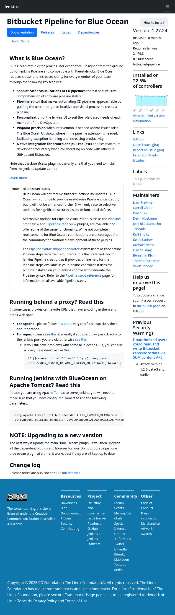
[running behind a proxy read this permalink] (107, 301)
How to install (154, 22)
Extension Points (145, 155)
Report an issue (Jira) (148, 150)
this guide (64, 324)
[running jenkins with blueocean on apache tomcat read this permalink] (83, 384)
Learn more (18, 177)
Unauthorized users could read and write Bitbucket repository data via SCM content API (150, 348)
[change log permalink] (43, 465)
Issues (66, 32)
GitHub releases (68, 473)
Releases (47, 32)
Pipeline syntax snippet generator (54, 249)
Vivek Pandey (143, 266)
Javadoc (138, 160)
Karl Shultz (141, 234)
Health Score (19, 41)
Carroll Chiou (143, 207)
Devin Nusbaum (145, 218)
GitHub (138, 139)
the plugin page (149, 306)
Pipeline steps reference (83, 275)
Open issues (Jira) (146, 145)
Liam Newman (143, 202)
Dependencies (88, 32)
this (54, 334)
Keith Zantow (143, 239)
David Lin (140, 213)
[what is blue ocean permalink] (68, 58)
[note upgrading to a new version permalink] (106, 435)
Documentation (22, 32)
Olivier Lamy (142, 250)
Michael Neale (143, 245)
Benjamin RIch (144, 255)
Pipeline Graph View (61, 224)
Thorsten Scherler (146, 261)
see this (81, 339)
